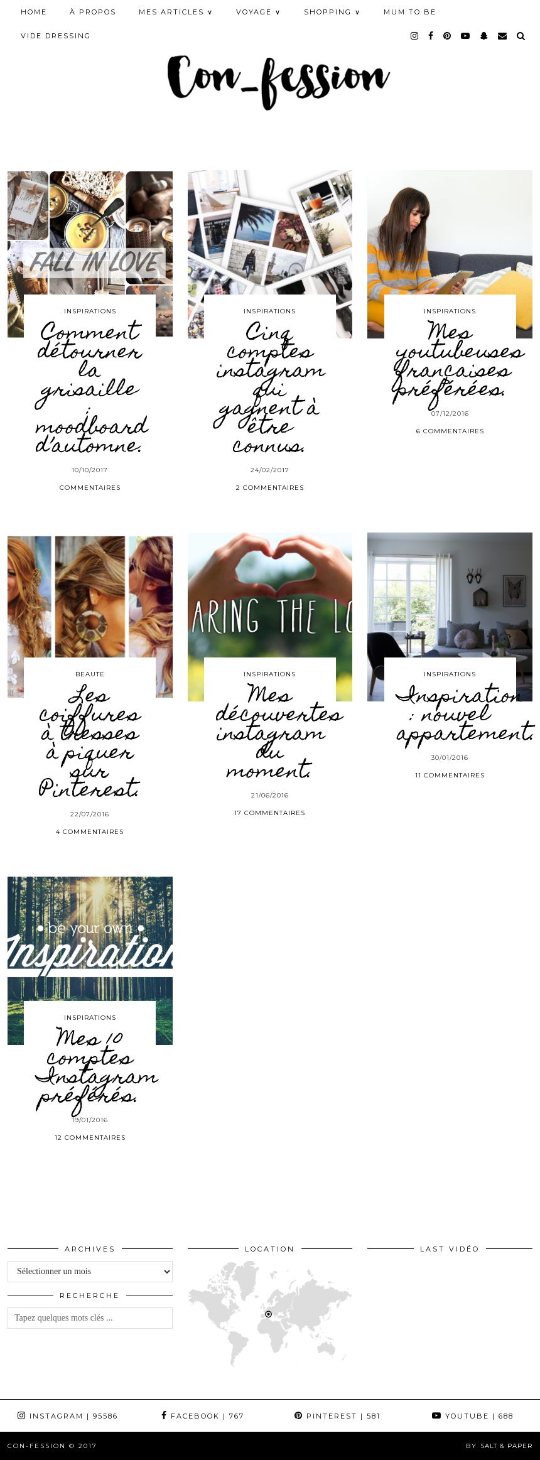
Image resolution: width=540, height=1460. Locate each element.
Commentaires (90, 488)
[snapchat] (484, 36)
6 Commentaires (450, 431)
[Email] (503, 36)
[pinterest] (447, 36)
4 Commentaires (90, 832)
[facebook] (431, 36)
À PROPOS (93, 12)
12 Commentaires (90, 1137)
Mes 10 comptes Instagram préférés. (97, 1068)
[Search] (521, 36)
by (499, 1446)
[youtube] (466, 36)
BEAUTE (90, 674)
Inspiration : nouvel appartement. (466, 716)
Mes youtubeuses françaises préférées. (460, 362)
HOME (34, 12)
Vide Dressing (56, 35)
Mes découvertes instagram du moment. (279, 734)
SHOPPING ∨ (332, 12)
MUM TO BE (410, 12)
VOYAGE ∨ (258, 12)
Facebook (202, 1416)
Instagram (68, 1416)
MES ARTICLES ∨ (176, 12)
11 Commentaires (450, 775)
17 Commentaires (269, 813)
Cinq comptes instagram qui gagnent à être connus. (271, 390)
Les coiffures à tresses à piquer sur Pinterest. (90, 744)
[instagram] (415, 36)
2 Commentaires (270, 488)
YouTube (473, 1416)
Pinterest (337, 1416)
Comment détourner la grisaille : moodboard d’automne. (92, 390)
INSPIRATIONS (90, 311)
